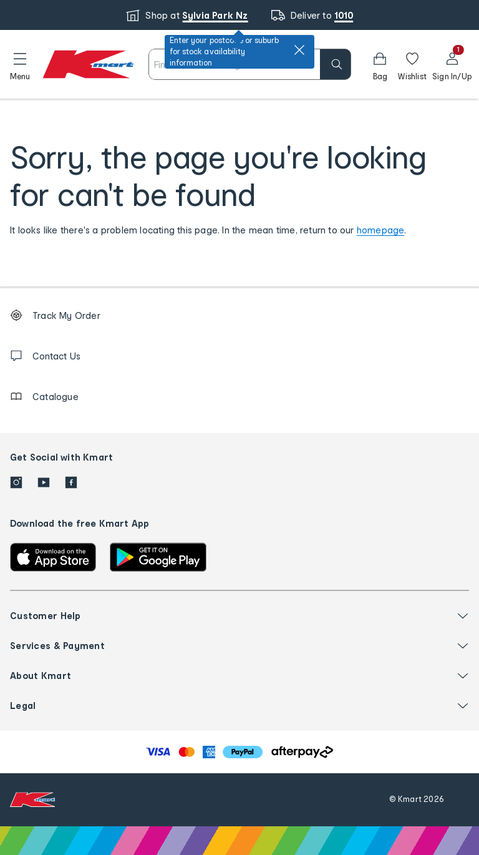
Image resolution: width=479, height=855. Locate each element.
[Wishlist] (412, 64)
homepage (381, 230)
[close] (299, 50)
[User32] (452, 64)
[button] (20, 64)
